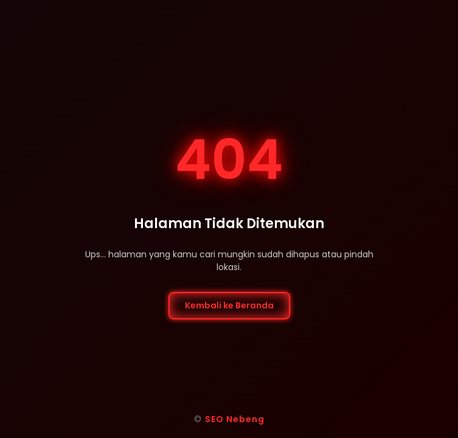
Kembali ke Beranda (229, 305)
